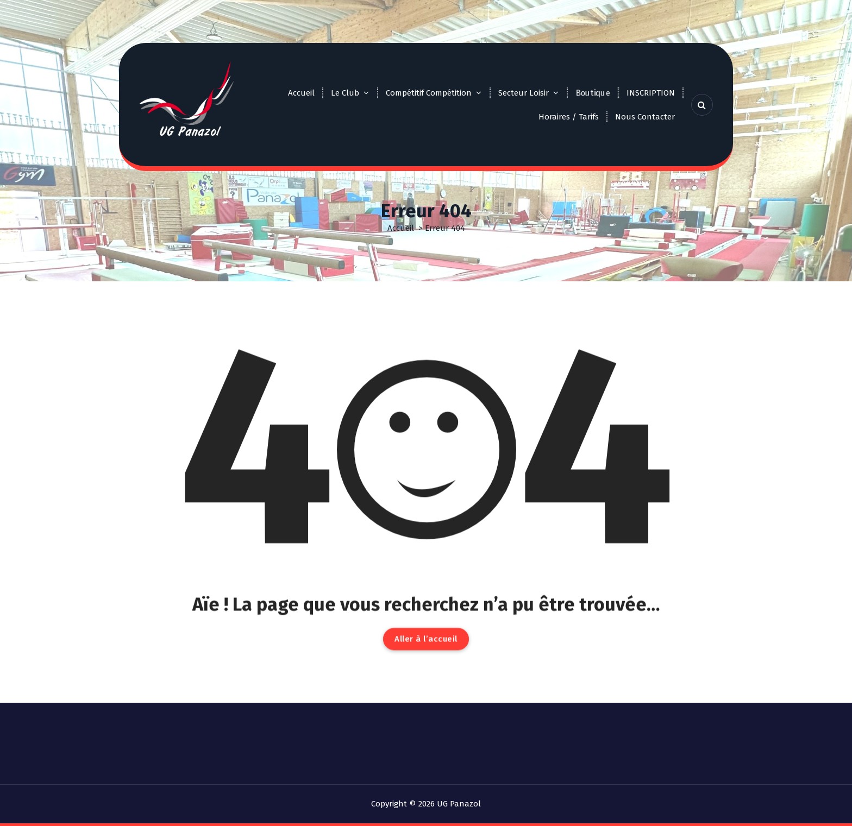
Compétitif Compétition (429, 93)
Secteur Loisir (523, 93)
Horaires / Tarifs (568, 117)
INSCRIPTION (651, 93)
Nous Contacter (645, 117)
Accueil (301, 93)
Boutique (592, 92)
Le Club (345, 93)
